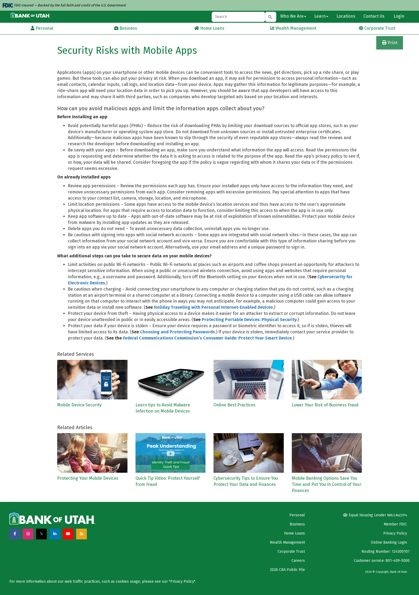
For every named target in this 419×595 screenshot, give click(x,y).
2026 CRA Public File (287, 569)
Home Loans (294, 533)
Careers (298, 560)
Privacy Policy (395, 533)
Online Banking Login (389, 542)
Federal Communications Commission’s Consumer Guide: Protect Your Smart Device (207, 338)
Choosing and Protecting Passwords (177, 331)
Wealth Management (287, 542)
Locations (345, 16)
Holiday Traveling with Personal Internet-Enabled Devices (213, 307)
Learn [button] (321, 16)
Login (398, 16)
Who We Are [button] (293, 16)
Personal (297, 515)
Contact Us (374, 16)
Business (297, 524)
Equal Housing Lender (375, 515)
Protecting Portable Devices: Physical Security (249, 319)
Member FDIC (395, 524)
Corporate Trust (291, 551)
